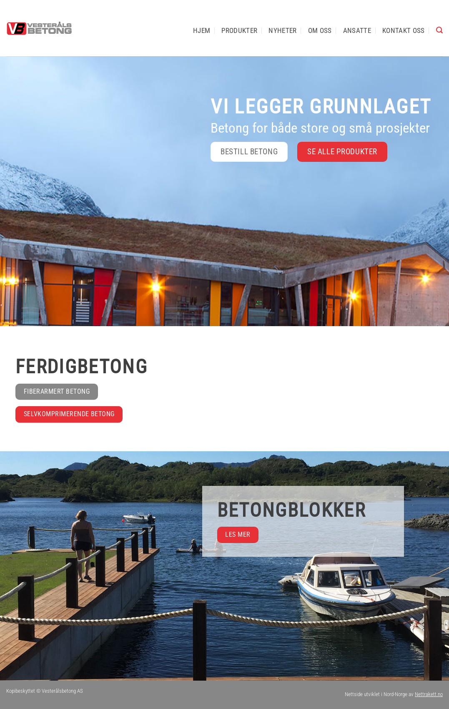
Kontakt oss (403, 30)
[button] (439, 30)
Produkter (239, 30)
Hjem (201, 30)
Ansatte (357, 30)
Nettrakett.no (429, 694)
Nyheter (282, 30)
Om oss (320, 30)
